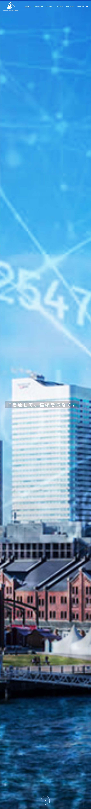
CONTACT (82, 6)
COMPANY (38, 6)
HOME (28, 6)
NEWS (60, 6)
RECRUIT (70, 6)
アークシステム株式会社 (10, 6)
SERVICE (50, 6)
